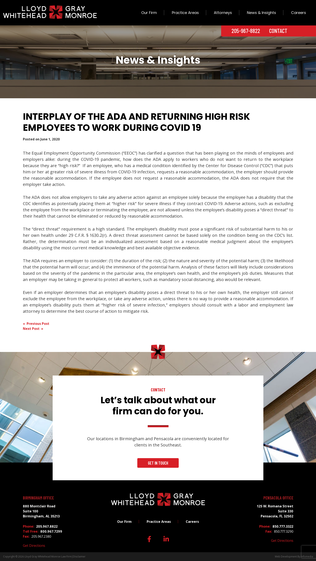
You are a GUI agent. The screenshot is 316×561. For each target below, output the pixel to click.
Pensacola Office (278, 497)
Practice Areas (185, 12)
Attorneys (223, 12)
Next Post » (33, 328)
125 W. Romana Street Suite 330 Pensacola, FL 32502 (275, 511)
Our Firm (149, 12)
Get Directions (34, 545)
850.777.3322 (283, 526)
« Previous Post (36, 323)
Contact (278, 30)
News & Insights (261, 12)
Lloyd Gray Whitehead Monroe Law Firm (48, 556)
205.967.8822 (47, 526)
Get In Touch (158, 462)
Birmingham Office (38, 497)
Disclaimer (79, 556)
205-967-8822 (246, 30)
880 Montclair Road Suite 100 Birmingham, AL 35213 (41, 511)
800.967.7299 (51, 531)
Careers (298, 12)
